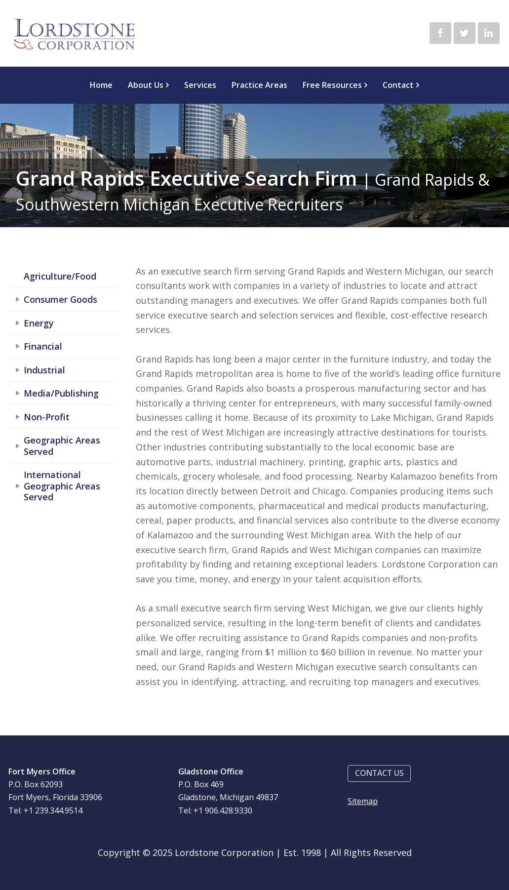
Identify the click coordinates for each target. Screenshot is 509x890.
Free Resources (332, 85)
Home (101, 85)
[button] (379, 773)
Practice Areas (259, 85)
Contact (398, 85)
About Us (145, 85)
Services (200, 85)
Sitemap (363, 801)
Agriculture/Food (60, 276)
